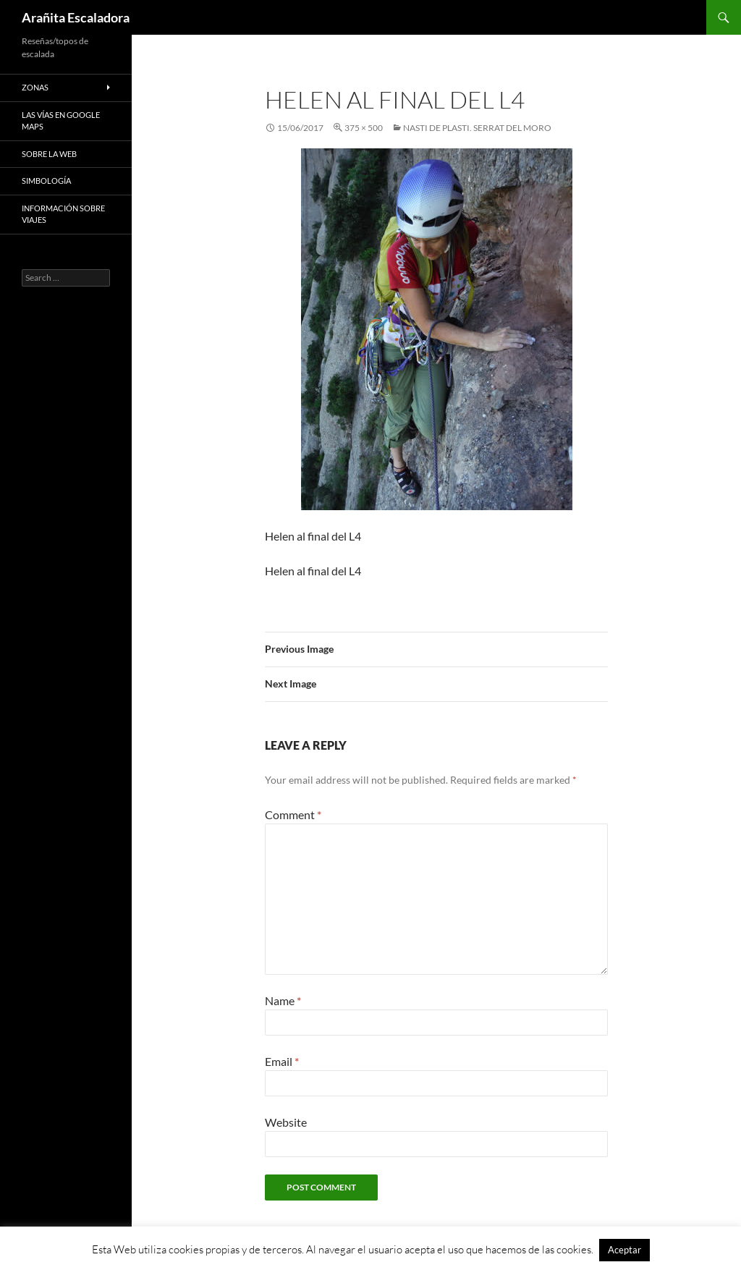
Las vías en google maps (61, 121)
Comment (293, 814)
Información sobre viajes (63, 214)
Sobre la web (49, 153)
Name (283, 1000)
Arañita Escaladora (76, 17)
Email (282, 1061)
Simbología (46, 180)
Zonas (35, 87)
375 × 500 (363, 127)
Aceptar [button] (624, 1250)
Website (286, 1122)
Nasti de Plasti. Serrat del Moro (477, 127)
